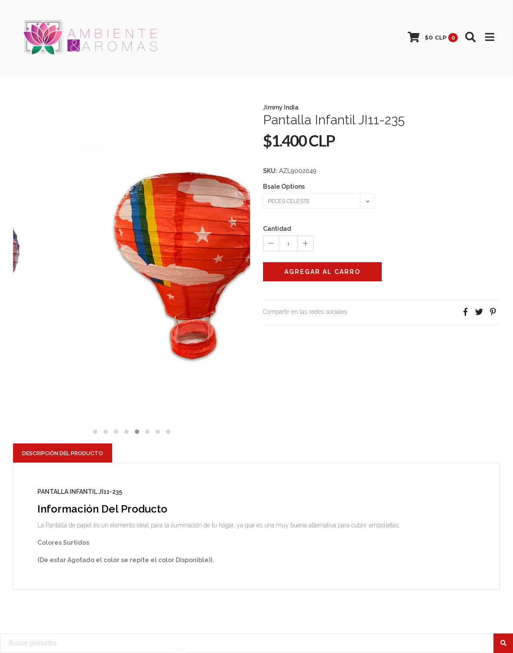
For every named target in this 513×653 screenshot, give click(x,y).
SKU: (270, 171)
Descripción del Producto (62, 453)
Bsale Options (284, 186)
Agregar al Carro (322, 271)
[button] (95, 430)
